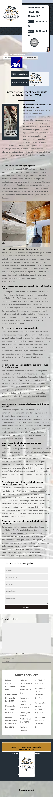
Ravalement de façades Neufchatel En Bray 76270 (40, 708)
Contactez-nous (19, 82)
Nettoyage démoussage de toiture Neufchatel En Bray (26, 686)
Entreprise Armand (26, 790)
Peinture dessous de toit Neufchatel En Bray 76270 (11, 722)
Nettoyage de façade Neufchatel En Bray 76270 (40, 693)
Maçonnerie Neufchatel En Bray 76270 (10, 709)
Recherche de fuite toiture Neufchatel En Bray (40, 722)
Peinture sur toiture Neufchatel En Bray (10, 685)
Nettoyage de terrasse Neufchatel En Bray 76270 (25, 717)
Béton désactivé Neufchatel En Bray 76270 (11, 698)
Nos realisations (20, 73)
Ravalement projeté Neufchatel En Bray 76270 (25, 703)
